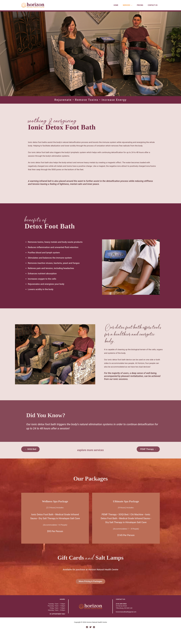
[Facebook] (87, 627)
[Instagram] (94, 627)
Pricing (142, 5)
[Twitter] (90, 627)
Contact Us (153, 5)
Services (131, 5)
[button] (135, 5)
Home (120, 5)
